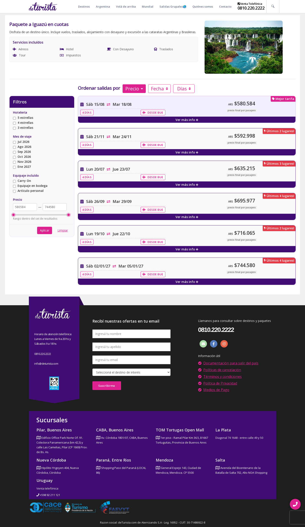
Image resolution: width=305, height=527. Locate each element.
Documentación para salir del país (230, 363)
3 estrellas (23, 128)
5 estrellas (23, 118)
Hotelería (20, 112)
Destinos (84, 6)
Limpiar (62, 230)
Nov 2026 (22, 162)
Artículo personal (28, 191)
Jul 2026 (21, 142)
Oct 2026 (22, 157)
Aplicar (44, 230)
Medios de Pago (216, 389)
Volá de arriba (126, 6)
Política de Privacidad (220, 383)
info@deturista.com (46, 363)
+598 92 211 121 (48, 495)
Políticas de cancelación (222, 369)
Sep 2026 (22, 152)
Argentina (103, 6)
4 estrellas (23, 123)
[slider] (13, 215)
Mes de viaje (22, 136)
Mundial (147, 6)
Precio (134, 88)
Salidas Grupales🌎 (172, 6)
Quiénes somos (202, 6)
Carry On (22, 181)
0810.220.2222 (251, 8)
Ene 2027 (22, 167)
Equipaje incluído (26, 175)
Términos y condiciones (222, 376)
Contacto (225, 6)
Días (184, 88)
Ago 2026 (22, 147)
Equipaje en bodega (30, 186)
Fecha (159, 88)
